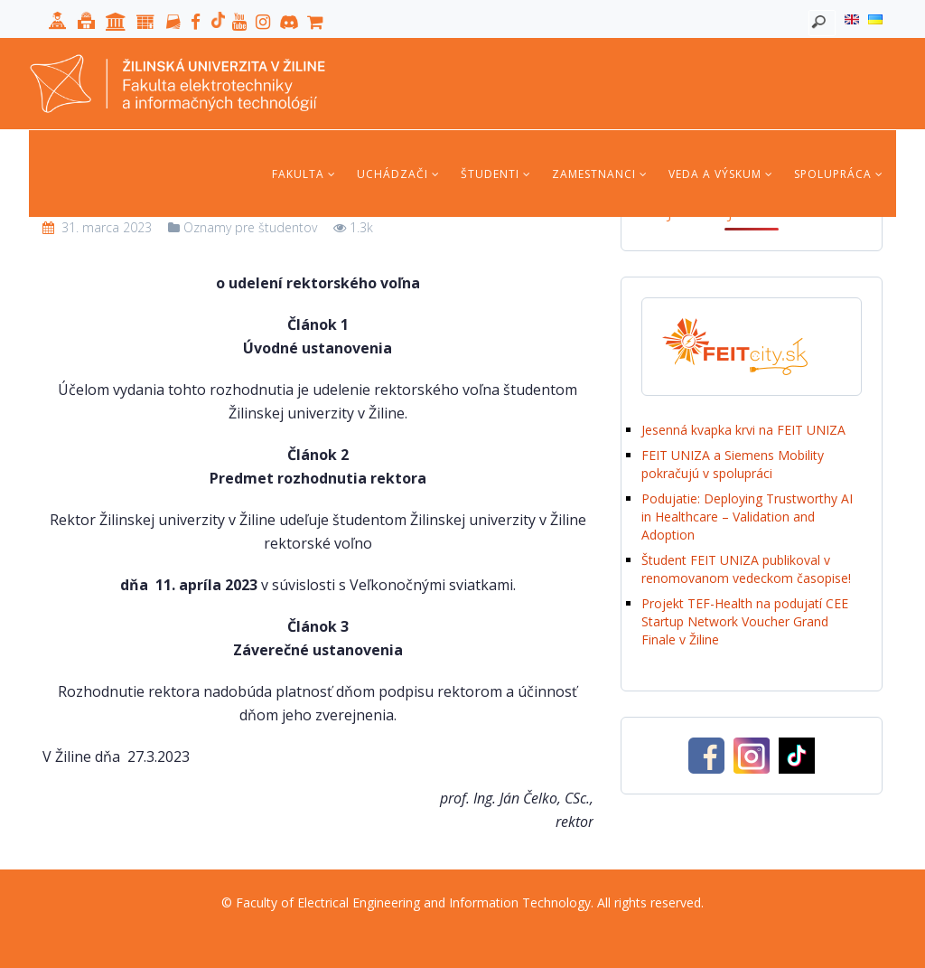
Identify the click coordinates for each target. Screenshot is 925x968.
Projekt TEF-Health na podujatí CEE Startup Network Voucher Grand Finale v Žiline (744, 621)
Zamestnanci (600, 174)
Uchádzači (398, 174)
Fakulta (304, 174)
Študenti (496, 174)
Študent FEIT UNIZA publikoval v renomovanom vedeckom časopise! (746, 569)
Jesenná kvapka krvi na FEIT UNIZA (743, 429)
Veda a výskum (720, 174)
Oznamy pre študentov (250, 227)
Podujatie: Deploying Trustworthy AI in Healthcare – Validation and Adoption (747, 516)
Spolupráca (838, 174)
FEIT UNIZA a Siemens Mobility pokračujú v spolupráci (732, 464)
